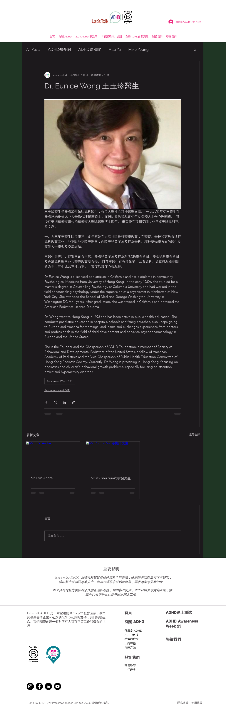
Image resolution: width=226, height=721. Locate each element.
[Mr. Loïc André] (53, 457)
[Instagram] (30, 686)
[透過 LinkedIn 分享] (64, 402)
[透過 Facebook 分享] (46, 402)
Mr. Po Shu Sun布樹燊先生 (111, 478)
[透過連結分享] (73, 402)
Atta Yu (115, 49)
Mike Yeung (138, 49)
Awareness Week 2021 (60, 381)
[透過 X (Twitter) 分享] (55, 402)
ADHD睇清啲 (89, 49)
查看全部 (194, 434)
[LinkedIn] (48, 686)
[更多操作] (179, 75)
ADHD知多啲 (59, 49)
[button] (195, 49)
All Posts (33, 49)
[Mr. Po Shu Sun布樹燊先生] (113, 457)
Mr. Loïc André (42, 478)
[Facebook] (39, 686)
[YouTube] (57, 686)
